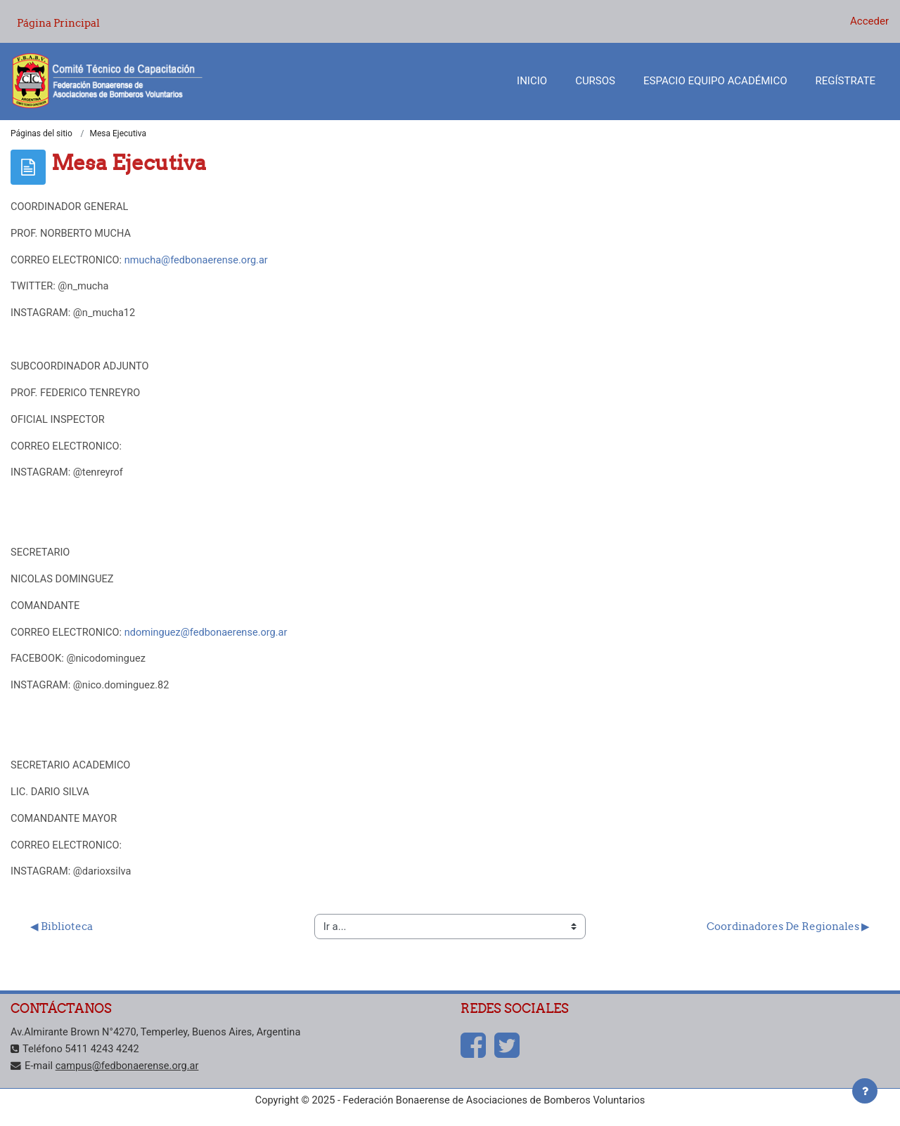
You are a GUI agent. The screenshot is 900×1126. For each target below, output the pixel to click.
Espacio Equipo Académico (715, 80)
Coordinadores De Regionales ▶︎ (788, 938)
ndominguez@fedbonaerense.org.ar (212, 640)
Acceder (869, 21)
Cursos (595, 80)
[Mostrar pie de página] (865, 1091)
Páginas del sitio (41, 134)
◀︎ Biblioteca (61, 938)
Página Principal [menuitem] (58, 23)
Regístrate (845, 80)
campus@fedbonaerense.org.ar (130, 1077)
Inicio (532, 80)
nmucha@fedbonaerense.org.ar (202, 262)
